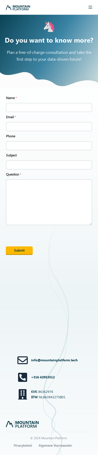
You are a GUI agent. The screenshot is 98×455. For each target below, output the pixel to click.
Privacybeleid (23, 446)
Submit (19, 250)
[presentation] (37, 245)
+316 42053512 (43, 377)
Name (11, 98)
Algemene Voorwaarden (55, 446)
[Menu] (90, 7)
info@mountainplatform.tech (54, 360)
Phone (10, 136)
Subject (11, 155)
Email (11, 117)
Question (13, 174)
